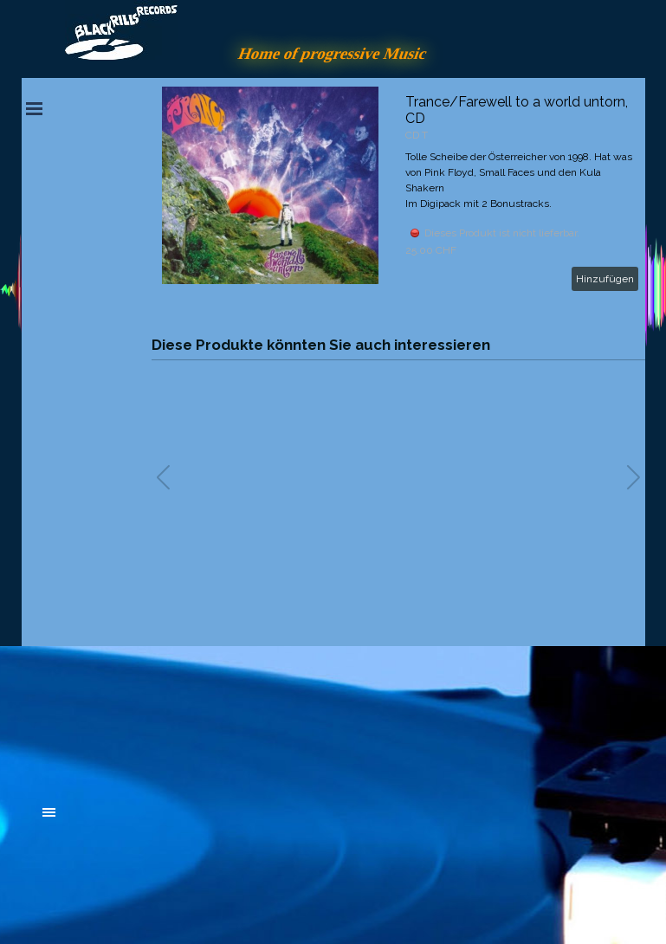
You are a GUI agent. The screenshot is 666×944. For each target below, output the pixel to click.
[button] (633, 477)
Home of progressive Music (333, 53)
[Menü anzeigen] (35, 108)
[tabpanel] (173, 717)
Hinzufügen (605, 279)
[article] (398, 192)
